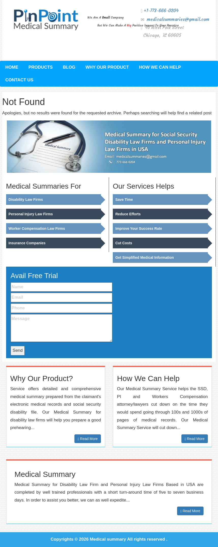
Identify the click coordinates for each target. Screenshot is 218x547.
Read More (88, 439)
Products (40, 67)
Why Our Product (107, 67)
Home (11, 67)
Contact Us (19, 80)
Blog (69, 67)
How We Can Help (160, 67)
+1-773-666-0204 (161, 10)
